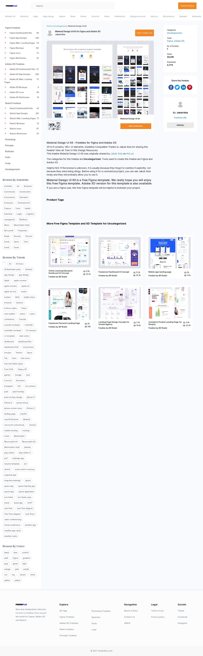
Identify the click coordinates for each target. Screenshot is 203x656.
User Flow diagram (12, 514)
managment (9, 219)
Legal (19, 214)
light (24, 564)
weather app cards (12, 530)
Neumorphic (19, 436)
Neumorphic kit (10, 441)
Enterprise (8, 203)
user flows (30, 514)
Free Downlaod (144, 33)
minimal (32, 425)
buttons (19, 303)
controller (29, 325)
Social (6, 242)
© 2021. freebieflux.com (102, 651)
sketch (7, 469)
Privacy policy (157, 617)
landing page (10, 414)
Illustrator (96, 617)
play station (9, 453)
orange (7, 569)
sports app (9, 491)
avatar (23, 291)
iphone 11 (31, 397)
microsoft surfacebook (14, 425)
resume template (11, 464)
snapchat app (10, 475)
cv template (9, 336)
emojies (7, 353)
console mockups (12, 325)
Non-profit (8, 230)
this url (129, 153)
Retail (6, 236)
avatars (7, 297)
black (6, 552)
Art (18, 186)
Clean (23, 308)
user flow (8, 508)
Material (26, 419)
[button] (51, 81)
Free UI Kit (8, 369)
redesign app (18, 458)
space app (9, 486)
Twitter (181, 611)
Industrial (8, 214)
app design (9, 275)
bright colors (29, 297)
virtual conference (12, 525)
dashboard (9, 341)
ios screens (30, 386)
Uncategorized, (174, 33)
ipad (6, 392)
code (94, 629)
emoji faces (28, 347)
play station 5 (25, 453)
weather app (30, 525)
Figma (15, 558)
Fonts (94, 623)
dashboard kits (24, 341)
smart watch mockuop (25, 469)
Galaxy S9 (22, 369)
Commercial (9, 192)
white (32, 575)
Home (49, 26)
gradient (26, 558)
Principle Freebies (68, 635)
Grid (28, 375)
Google (18, 375)
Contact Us (129, 617)
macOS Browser (11, 419)
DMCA (127, 623)
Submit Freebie (187, 6)
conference (9, 319)
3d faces (19, 264)
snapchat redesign (12, 480)
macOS (23, 414)
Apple (6, 280)
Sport (16, 242)
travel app (18, 503)
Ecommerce (9, 197)
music (6, 436)
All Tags (63, 611)
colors (22, 314)
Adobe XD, (179, 41)
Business (28, 186)
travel (6, 247)
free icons (25, 358)
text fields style (24, 497)
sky (13, 575)
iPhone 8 (8, 403)
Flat (5, 358)
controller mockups (12, 330)
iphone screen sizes (13, 408)
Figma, (170, 41)
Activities (8, 186)
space (28, 480)
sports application (26, 491)
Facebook (182, 617)
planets (27, 447)
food (14, 358)
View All (180, 125)
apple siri (25, 286)
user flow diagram (25, 508)
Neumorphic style (12, 447)
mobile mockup (11, 430)
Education (24, 197)
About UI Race (131, 611)
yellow (7, 580)
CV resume (31, 330)
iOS (19, 386)
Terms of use (157, 611)
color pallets (9, 314)
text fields (8, 497)
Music (6, 225)
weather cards (10, 536)
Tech (26, 242)
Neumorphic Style (22, 225)
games (7, 375)
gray (6, 564)
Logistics (30, 214)
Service (29, 236)
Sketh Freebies (67, 629)
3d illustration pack (12, 269)
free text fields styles (13, 364)
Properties (22, 230)
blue (15, 552)
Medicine (23, 219)
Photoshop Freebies (101, 611)
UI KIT (29, 503)
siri (25, 464)
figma (29, 353)
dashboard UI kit (11, 347)
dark (6, 558)
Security (17, 236)
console (22, 319)
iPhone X (30, 408)
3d (10, 264)
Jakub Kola (60, 34)
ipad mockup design (13, 397)
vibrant (23, 575)
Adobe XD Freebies (69, 623)
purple (26, 569)
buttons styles (10, 308)
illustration (20, 380)
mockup (26, 430)
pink (17, 569)
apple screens (20, 280)
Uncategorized (60, 26)
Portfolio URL (180, 117)
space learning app (26, 486)
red (5, 575)
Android (28, 269)
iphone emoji (22, 403)
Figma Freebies (67, 617)
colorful (25, 552)
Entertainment (24, 203)
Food (18, 208)
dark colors (24, 336)
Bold (17, 297)
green (15, 564)
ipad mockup (18, 392)
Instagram (8, 386)
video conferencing (12, 519)
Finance (7, 208)
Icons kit (8, 380)
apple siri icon (10, 291)
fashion (19, 353)
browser (8, 303)
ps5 (6, 458)
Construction (25, 192)
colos (32, 314)
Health (27, 208)
